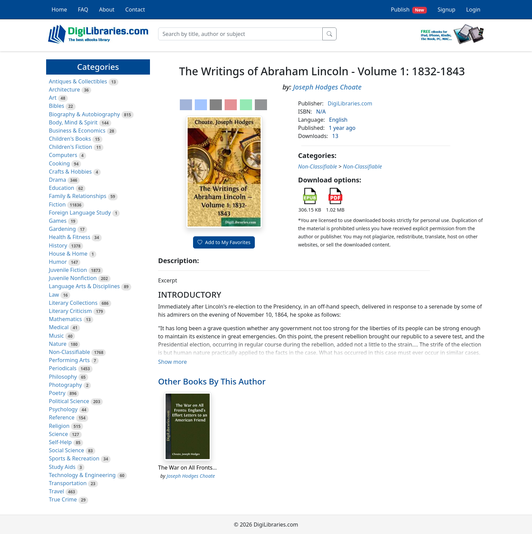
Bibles (56, 106)
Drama (57, 179)
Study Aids (62, 467)
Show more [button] (172, 361)
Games (57, 220)
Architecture (64, 89)
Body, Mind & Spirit (73, 122)
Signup (446, 9)
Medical (59, 327)
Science (58, 434)
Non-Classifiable (69, 352)
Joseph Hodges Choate (327, 87)
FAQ (83, 9)
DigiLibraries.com (350, 103)
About (106, 9)
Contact (135, 9)
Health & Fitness (69, 237)
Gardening (62, 229)
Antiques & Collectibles (78, 81)
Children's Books (70, 138)
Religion (59, 426)
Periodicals (63, 368)
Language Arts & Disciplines (84, 286)
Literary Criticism (70, 311)
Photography (65, 385)
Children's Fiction (70, 147)
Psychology (63, 409)
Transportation (68, 483)
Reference (61, 417)
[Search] (240, 33)
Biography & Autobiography (84, 114)
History (58, 245)
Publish (409, 10)
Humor (58, 261)
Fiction (57, 204)
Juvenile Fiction (68, 270)
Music (56, 335)
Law (54, 294)
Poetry (57, 393)
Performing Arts (69, 360)
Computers (63, 155)
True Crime (63, 499)
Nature (57, 344)
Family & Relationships (77, 196)
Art (53, 97)
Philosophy (63, 376)
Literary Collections (73, 302)
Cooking (59, 163)
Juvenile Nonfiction (73, 278)
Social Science (66, 450)
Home (59, 9)
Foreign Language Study (80, 212)
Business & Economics (77, 130)
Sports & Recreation (74, 458)
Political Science (69, 401)
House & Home (68, 253)
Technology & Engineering (82, 475)
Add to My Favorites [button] (223, 242)
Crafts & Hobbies (70, 171)
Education (61, 188)
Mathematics (65, 319)
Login (473, 9)
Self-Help (60, 442)
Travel (56, 491)
